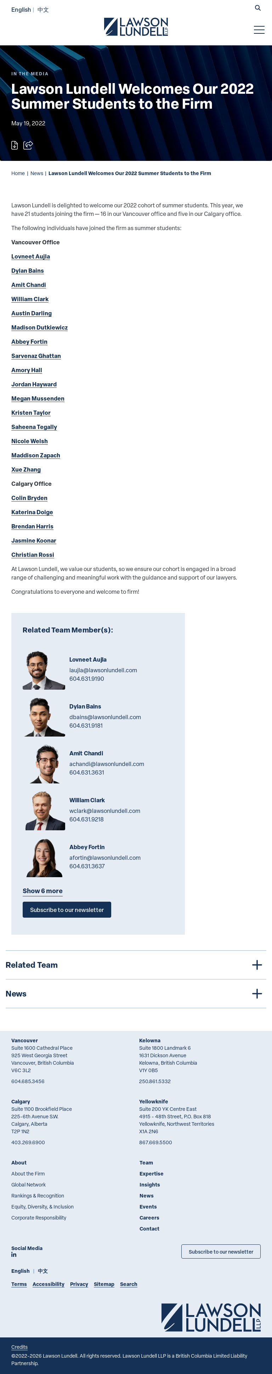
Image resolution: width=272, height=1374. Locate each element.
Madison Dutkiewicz (39, 327)
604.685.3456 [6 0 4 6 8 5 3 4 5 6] (28, 1081)
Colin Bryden (29, 498)
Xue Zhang (26, 469)
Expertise (152, 1173)
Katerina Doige (32, 512)
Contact (149, 1228)
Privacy (79, 1284)
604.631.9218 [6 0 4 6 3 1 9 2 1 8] (86, 819)
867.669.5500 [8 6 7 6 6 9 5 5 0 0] (155, 1142)
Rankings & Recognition (37, 1195)
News (36, 173)
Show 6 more (43, 890)
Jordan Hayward (34, 384)
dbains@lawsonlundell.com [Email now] (105, 717)
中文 (43, 9)
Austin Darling (31, 313)
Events (148, 1206)
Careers (149, 1217)
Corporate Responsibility (38, 1217)
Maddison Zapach (35, 455)
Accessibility (48, 1284)
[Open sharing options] (28, 145)
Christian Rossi (32, 554)
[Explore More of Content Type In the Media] (30, 74)
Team (146, 1162)
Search (128, 1284)
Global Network (28, 1184)
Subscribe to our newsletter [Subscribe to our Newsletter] (221, 1251)
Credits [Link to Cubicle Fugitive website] (19, 1346)
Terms (19, 1284)
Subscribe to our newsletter (67, 910)
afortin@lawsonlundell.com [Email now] (105, 858)
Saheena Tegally (34, 427)
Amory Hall (26, 370)
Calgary (20, 1101)
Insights (150, 1184)
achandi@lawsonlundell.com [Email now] (106, 764)
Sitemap (104, 1284)
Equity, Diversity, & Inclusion (42, 1206)
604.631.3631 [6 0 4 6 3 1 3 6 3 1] (86, 772)
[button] (258, 8)
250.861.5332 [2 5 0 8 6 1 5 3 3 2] (155, 1081)
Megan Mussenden (37, 398)
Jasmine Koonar (33, 540)
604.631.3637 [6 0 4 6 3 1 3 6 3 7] (87, 866)
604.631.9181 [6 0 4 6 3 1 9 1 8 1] (86, 725)
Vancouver (24, 1040)
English (21, 9)
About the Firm (28, 1173)
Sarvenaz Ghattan (36, 356)
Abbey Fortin (29, 341)
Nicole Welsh (29, 441)
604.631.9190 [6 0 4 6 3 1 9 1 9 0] (86, 679)
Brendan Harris (32, 526)
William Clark (30, 299)
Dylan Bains (27, 270)
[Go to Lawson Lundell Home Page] (136, 26)
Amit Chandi (28, 285)
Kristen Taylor (31, 412)
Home (18, 173)
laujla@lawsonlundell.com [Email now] (103, 670)
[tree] (136, 979)
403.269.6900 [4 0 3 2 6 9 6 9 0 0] (28, 1142)
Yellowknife (153, 1101)
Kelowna (149, 1040)
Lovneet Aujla (30, 256)
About (19, 1162)
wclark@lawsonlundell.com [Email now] (104, 811)
